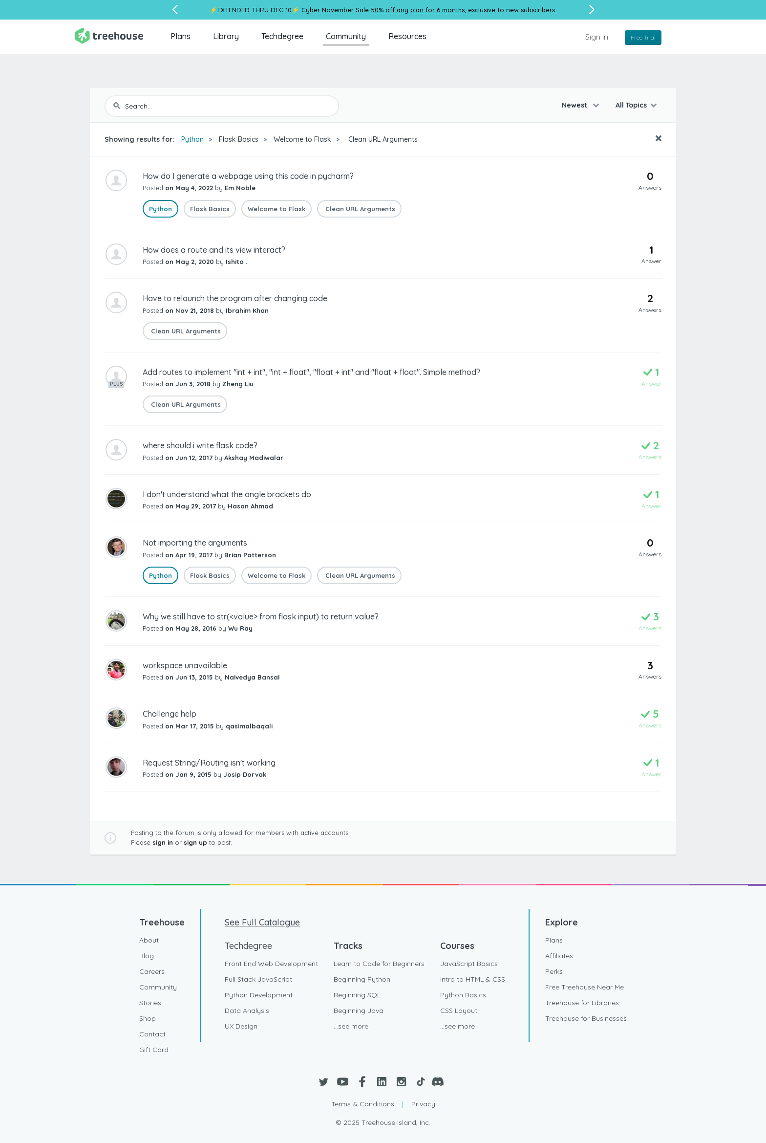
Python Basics (463, 994)
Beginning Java (358, 1010)
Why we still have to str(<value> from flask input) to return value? (261, 616)
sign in (162, 842)
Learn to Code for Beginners (379, 963)
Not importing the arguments (195, 543)
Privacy (423, 1103)
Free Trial (643, 37)
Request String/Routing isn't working (209, 763)
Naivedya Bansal (252, 677)
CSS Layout (458, 1010)
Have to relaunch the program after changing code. (236, 298)
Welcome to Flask (302, 139)
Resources (407, 36)
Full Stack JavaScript (258, 979)
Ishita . (236, 261)
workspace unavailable (185, 665)
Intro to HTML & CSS (472, 979)
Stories (150, 1002)
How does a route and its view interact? (214, 250)
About (149, 940)
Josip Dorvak (244, 774)
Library (226, 36)
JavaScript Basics (469, 963)
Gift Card (154, 1049)
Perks (554, 971)
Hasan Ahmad (250, 506)
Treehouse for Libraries (582, 1002)
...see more (351, 1026)
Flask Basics (238, 139)
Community (346, 36)
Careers (152, 971)
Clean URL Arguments (382, 139)
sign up (195, 842)
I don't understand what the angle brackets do (227, 494)
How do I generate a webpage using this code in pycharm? (248, 176)
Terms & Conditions (362, 1103)
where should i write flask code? (200, 445)
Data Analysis (247, 1010)
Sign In (596, 37)
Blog (146, 955)
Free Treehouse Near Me (584, 987)
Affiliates (559, 955)
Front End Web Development (271, 963)
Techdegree (282, 36)
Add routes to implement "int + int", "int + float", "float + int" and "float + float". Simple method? (311, 372)
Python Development (259, 994)
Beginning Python (362, 979)
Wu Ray (240, 628)
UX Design (241, 1026)
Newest (575, 105)
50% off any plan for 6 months (418, 10)
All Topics (631, 105)
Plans (180, 36)
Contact (152, 1034)
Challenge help (169, 714)
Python (192, 139)
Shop (147, 1018)
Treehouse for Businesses (586, 1018)
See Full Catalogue (262, 922)
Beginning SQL (357, 994)
